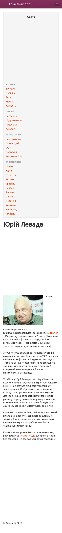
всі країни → (12, 106)
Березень (11, 175)
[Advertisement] (31, 51)
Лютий (9, 170)
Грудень (10, 214)
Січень (9, 166)
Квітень (10, 179)
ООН (8, 147)
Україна (10, 101)
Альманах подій (20, 4)
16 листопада (27, 435)
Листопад (11, 209)
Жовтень (11, 205)
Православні (13, 124)
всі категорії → (14, 156)
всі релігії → (12, 129)
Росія (8, 97)
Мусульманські (14, 120)
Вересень (11, 201)
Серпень (10, 196)
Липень (10, 192)
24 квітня (53, 333)
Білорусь (11, 88)
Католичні (11, 116)
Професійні (12, 152)
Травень (10, 183)
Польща (10, 93)
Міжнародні (12, 143)
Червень (10, 188)
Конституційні (13, 139)
